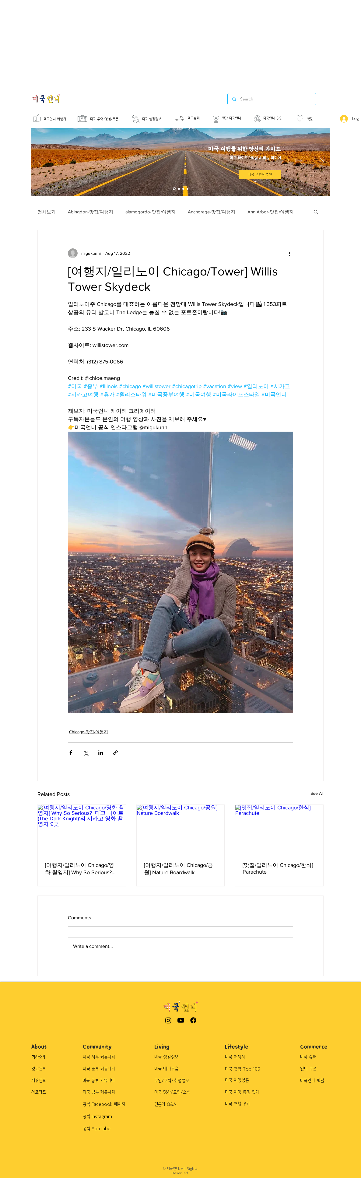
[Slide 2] (179, 189)
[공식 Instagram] (105, 1116)
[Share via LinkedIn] (100, 753)
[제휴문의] (44, 1081)
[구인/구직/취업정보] (175, 1081)
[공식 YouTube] (105, 1129)
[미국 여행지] (256, 1057)
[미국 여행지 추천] (260, 174)
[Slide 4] (187, 189)
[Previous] (39, 162)
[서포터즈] (46, 1092)
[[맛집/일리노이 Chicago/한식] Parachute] (279, 829)
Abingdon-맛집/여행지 (90, 211)
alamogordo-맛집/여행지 (150, 211)
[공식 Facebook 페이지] (107, 1104)
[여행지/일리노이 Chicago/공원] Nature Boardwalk (178, 868)
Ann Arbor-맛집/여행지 (270, 211)
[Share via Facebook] (71, 753)
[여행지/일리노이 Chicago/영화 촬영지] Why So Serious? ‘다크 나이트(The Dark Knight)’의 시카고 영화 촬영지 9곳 (81, 869)
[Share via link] (115, 753)
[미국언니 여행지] (57, 119)
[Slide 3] (183, 189)
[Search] (271, 99)
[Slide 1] (174, 189)
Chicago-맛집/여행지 (88, 731)
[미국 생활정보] (156, 119)
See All (317, 793)
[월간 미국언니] (236, 118)
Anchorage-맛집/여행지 (211, 211)
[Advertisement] (156, 42)
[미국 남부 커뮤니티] (102, 1092)
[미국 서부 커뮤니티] (102, 1057)
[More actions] (289, 253)
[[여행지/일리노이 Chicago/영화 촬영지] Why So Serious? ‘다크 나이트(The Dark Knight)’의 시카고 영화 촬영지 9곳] (82, 829)
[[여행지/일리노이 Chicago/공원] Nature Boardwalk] (181, 829)
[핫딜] (315, 119)
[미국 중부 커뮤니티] (102, 1069)
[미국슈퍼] (196, 118)
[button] (316, 211)
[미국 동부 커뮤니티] (101, 1081)
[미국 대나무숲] (174, 1069)
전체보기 (46, 211)
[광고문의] (44, 1069)
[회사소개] (44, 1057)
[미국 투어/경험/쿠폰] (111, 119)
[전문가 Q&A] (170, 1105)
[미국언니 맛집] (277, 118)
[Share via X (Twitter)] (86, 753)
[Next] (322, 162)
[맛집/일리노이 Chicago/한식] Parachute (278, 868)
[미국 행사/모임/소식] (176, 1092)
